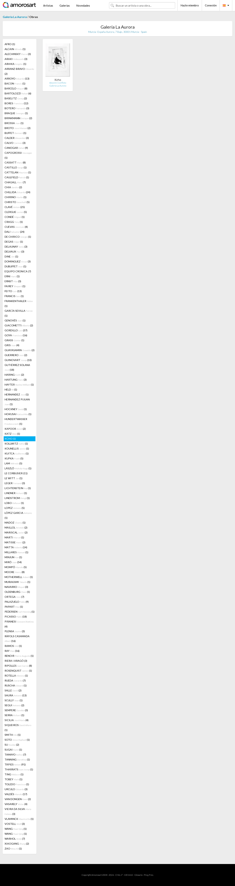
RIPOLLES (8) (18, 665)
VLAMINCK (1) (19, 818)
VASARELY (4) (16, 804)
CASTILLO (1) (16, 167)
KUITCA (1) (17, 453)
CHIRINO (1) (15, 197)
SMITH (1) (13, 734)
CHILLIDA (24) (17, 192)
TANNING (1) (17, 759)
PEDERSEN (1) (20, 611)
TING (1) (14, 774)
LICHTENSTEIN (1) (18, 488)
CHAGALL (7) (15, 182)
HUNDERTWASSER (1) (16, 421)
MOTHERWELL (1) (19, 577)
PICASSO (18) (16, 616)
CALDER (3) (17, 137)
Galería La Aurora (15, 17)
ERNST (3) (13, 281)
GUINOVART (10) (18, 360)
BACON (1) (15, 83)
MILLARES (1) (16, 552)
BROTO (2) (17, 128)
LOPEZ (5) (15, 507)
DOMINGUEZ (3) (18, 261)
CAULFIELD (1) (17, 177)
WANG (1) (16, 828)
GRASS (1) (14, 340)
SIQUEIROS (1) (18, 727)
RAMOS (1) (13, 645)
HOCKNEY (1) (16, 409)
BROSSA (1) (14, 123)
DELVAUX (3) (14, 251)
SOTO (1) (17, 739)
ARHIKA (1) (15, 63)
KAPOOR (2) (15, 428)
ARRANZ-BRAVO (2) (19, 71)
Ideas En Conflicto (57, 82)
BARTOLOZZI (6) (18, 93)
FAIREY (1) (15, 286)
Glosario (138, 875)
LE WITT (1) (13, 478)
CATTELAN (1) (18, 172)
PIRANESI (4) (19, 624)
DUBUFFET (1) (15, 266)
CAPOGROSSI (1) (18, 155)
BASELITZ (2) (16, 98)
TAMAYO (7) (15, 754)
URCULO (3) (16, 789)
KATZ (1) (12, 433)
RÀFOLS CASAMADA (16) (17, 638)
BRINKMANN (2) (18, 118)
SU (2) (12, 744)
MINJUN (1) (13, 557)
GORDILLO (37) (16, 330)
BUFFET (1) (15, 133)
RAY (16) (12, 650)
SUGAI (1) (13, 749)
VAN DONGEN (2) (18, 799)
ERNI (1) (12, 276)
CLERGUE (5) (16, 211)
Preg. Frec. (149, 875)
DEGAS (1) (14, 241)
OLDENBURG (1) (17, 591)
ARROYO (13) (17, 78)
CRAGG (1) (14, 221)
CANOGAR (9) (16, 147)
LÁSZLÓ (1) (18, 468)
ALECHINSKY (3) (18, 54)
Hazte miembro (189, 5)
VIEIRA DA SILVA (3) (18, 811)
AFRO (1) (10, 44)
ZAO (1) (13, 848)
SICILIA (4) (16, 720)
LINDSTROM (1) (17, 498)
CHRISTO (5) (17, 202)
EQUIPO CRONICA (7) (18, 271)
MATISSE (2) (15, 542)
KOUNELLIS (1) (17, 448)
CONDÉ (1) (15, 216)
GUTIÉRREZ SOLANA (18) (17, 367)
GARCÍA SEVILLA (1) (19, 313)
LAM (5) (13, 463)
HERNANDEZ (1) (17, 394)
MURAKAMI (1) (17, 581)
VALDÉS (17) (16, 794)
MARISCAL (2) (16, 532)
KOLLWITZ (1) (16, 443)
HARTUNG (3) (16, 379)
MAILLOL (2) (16, 527)
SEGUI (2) (14, 705)
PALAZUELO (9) (17, 601)
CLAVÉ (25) (15, 207)
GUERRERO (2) (16, 355)
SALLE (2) (13, 690)
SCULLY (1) (14, 700)
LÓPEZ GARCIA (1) (18, 515)
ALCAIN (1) (15, 49)
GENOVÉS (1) (15, 320)
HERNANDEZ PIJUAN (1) (17, 402)
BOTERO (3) (17, 108)
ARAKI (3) (16, 58)
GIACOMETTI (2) (19, 325)
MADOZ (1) (15, 522)
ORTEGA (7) (14, 596)
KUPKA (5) (14, 458)
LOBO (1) (14, 502)
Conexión (211, 5)
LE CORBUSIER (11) (16, 473)
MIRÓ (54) (13, 562)
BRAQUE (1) (16, 113)
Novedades (83, 5)
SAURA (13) (16, 695)
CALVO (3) (15, 142)
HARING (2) (14, 374)
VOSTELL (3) (15, 823)
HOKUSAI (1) (18, 414)
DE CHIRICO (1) (18, 236)
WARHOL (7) (15, 838)
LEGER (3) (15, 483)
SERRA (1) (14, 715)
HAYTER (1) (19, 384)
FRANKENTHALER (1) (19, 303)
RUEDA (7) (15, 680)
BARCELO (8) (16, 88)
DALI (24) (14, 231)
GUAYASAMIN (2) (20, 350)
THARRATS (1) (19, 769)
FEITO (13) (13, 291)
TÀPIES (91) (15, 764)
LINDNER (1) (16, 493)
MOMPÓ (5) (16, 567)
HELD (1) (11, 389)
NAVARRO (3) (16, 586)
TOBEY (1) (13, 779)
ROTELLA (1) (16, 675)
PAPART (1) (14, 606)
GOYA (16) (16, 335)
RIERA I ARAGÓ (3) (16, 660)
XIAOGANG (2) (17, 843)
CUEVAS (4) (16, 226)
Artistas (48, 5)
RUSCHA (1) (16, 685)
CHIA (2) (13, 187)
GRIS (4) (12, 345)
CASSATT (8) (15, 162)
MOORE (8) (15, 572)
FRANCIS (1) (14, 296)
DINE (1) (11, 256)
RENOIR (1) (19, 655)
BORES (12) (16, 103)
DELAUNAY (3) (16, 246)
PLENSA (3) (15, 631)
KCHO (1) (10, 438)
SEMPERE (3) (16, 710)
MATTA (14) (16, 547)
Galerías (64, 5)
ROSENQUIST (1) (18, 670)
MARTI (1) (14, 537)
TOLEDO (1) (17, 784)
